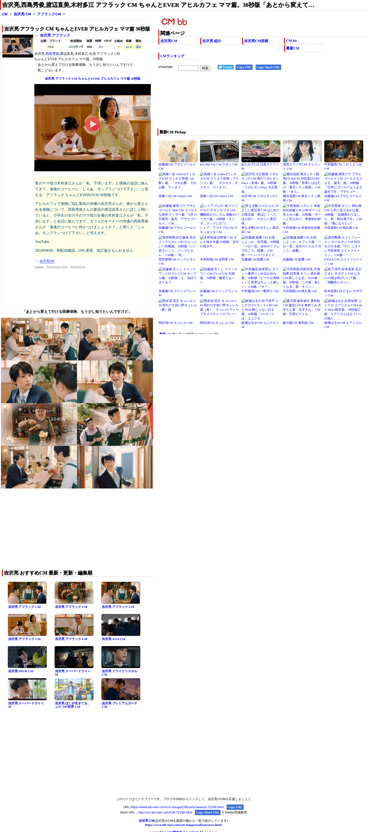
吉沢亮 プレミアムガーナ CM (119, 705)
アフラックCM (49, 14)
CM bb (291, 41)
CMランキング (172, 56)
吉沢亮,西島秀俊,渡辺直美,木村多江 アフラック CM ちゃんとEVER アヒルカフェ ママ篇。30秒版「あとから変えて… (158, 5)
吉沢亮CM (168, 41)
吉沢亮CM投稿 (256, 41)
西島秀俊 (52, 54)
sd (130, 46)
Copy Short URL (268, 67)
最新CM (292, 48)
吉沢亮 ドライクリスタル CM (119, 673)
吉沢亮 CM (22, 14)
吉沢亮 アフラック (55, 35)
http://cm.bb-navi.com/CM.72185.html (165, 812)
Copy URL (244, 67)
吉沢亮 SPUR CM (20, 671)
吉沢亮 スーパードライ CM (73, 673)
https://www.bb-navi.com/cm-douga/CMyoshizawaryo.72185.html (177, 807)
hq (127, 46)
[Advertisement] (241, 103)
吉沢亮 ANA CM (113, 639)
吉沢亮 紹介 (211, 41)
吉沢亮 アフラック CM (24, 607)
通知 (138, 46)
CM (5, 14)
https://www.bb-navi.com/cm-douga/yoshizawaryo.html (183, 825)
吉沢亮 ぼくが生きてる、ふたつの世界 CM (73, 705)
